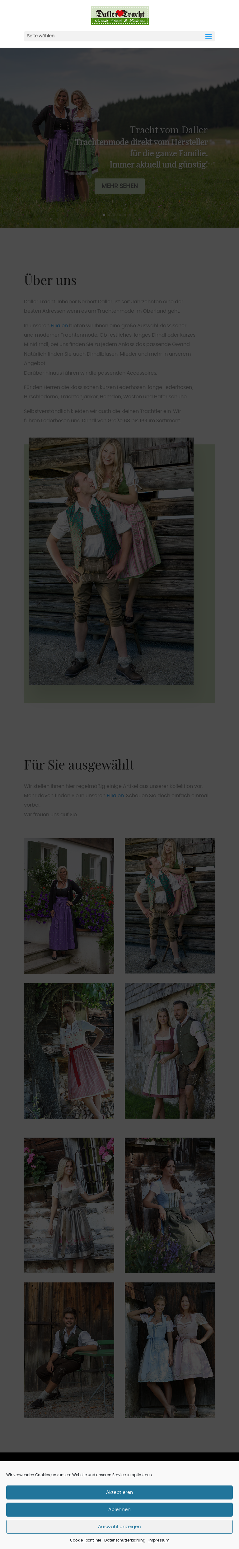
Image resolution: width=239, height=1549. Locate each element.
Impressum (158, 1540)
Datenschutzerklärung (124, 1540)
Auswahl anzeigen (119, 1526)
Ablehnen (119, 1509)
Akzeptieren (119, 1492)
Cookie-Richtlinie (85, 1540)
